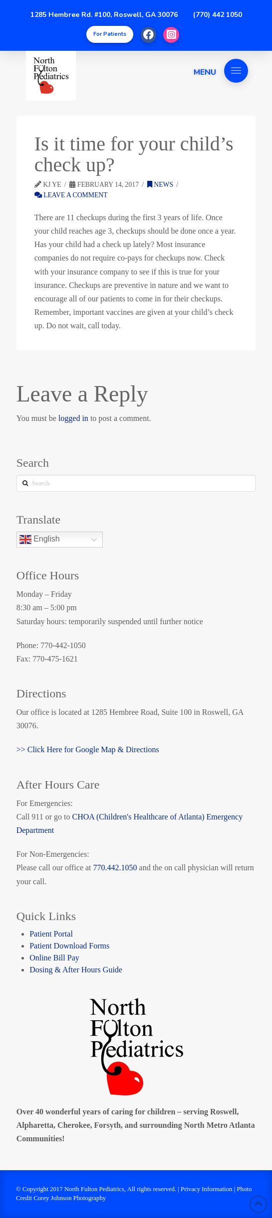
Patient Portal (51, 934)
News (160, 184)
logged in (73, 418)
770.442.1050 (115, 867)
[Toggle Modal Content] (109, 34)
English (39, 539)
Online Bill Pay (54, 957)
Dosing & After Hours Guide (75, 969)
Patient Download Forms (69, 946)
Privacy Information (206, 1189)
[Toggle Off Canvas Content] (236, 71)
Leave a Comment (71, 195)
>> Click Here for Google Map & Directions (87, 749)
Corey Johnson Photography (69, 1198)
